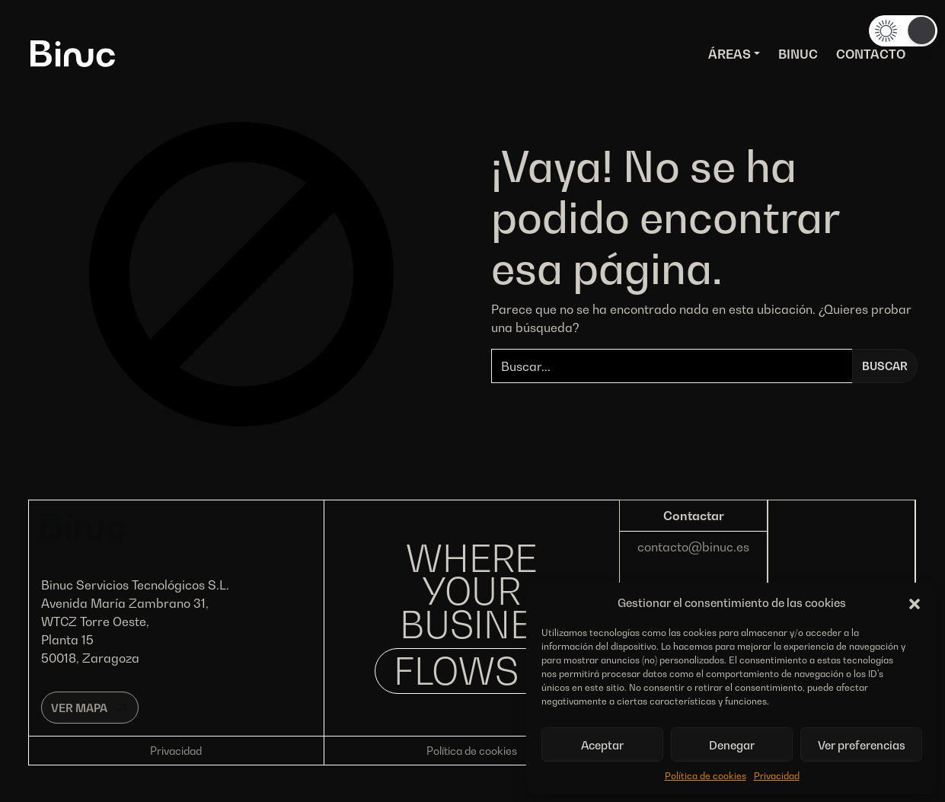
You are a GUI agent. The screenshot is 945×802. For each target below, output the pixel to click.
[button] (914, 602)
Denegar (732, 745)
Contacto (870, 54)
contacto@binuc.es (693, 546)
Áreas (729, 54)
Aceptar (602, 745)
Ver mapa (79, 707)
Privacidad (777, 775)
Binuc (798, 54)
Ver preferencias (861, 745)
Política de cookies (705, 775)
